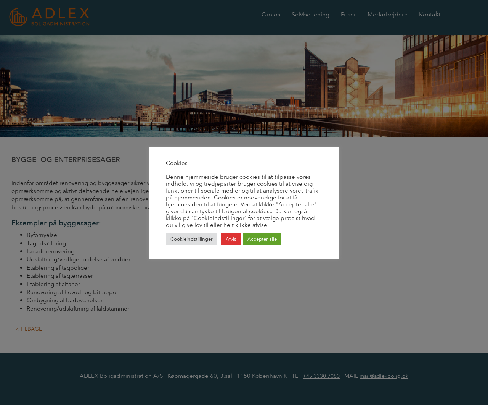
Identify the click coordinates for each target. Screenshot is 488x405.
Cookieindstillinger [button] (191, 239)
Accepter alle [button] (262, 239)
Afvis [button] (231, 239)
